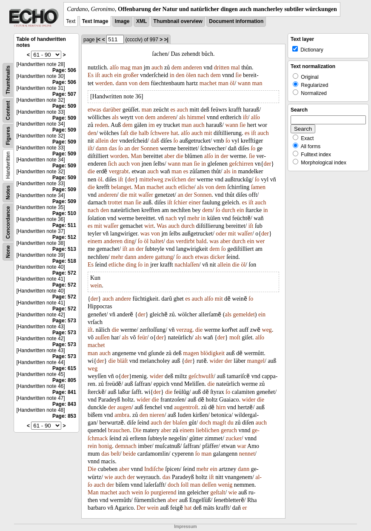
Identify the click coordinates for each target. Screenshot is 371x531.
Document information (236, 21)
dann (121, 83)
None (8, 251)
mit (208, 133)
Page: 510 (64, 213)
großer (131, 75)
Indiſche (154, 469)
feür (142, 337)
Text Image (95, 21)
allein (101, 141)
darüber (112, 109)
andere (146, 257)
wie (108, 477)
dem (176, 67)
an (127, 148)
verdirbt (185, 241)
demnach (126, 446)
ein (118, 75)
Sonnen (149, 148)
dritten (222, 67)
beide (129, 454)
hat (174, 133)
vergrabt (118, 171)
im (151, 125)
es (172, 109)
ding (129, 241)
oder (221, 233)
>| (166, 40)
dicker (217, 257)
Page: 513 (64, 249)
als (115, 117)
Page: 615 (64, 368)
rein (92, 446)
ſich (112, 164)
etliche (186, 187)
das (113, 148)
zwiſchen (175, 179)
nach (203, 75)
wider (216, 361)
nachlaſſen (186, 264)
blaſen (180, 422)
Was (162, 226)
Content (8, 110)
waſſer (145, 195)
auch (157, 67)
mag (125, 67)
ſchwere (159, 133)
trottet (115, 202)
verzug (184, 330)
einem (95, 241)
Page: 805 (64, 380)
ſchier (180, 202)
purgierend (163, 492)
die (133, 133)
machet (208, 83)
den (180, 75)
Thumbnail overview (178, 21)
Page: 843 (64, 404)
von (132, 83)
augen (124, 407)
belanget (121, 187)
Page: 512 (64, 237)
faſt (124, 133)
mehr (193, 218)
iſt (97, 75)
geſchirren (241, 164)
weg (267, 330)
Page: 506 (64, 70)
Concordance (8, 222)
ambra (121, 415)
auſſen (102, 337)
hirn (221, 407)
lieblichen (207, 430)
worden (119, 156)
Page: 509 (64, 106)
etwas (94, 109)
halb (144, 133)
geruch (229, 430)
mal (235, 67)
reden (101, 125)
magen (191, 353)
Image (122, 21)
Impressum (185, 526)
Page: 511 (64, 225)
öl (232, 83)
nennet (247, 454)
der (114, 141)
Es (91, 75)
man (137, 67)
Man (136, 156)
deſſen (209, 485)
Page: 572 (64, 273)
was (145, 233)
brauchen (119, 430)
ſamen (258, 187)
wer (260, 241)
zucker (233, 438)
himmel (196, 117)
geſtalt (217, 492)
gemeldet (244, 314)
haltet (156, 241)
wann (244, 83)
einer (195, 202)
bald (201, 241)
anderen (192, 67)
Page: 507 (64, 94)
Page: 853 (64, 416)
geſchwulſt (201, 376)
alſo (114, 67)
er (245, 508)
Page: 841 (64, 392)
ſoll (185, 485)
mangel (256, 361)
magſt (219, 422)
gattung (164, 257)
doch (205, 422)
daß (155, 141)
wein (96, 285)
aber (169, 156)
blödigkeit (212, 353)
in (172, 75)
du (231, 422)
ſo (175, 141)
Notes (8, 192)
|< (98, 40)
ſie (239, 75)
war (241, 446)
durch (228, 210)
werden (103, 83)
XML (141, 21)
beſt (115, 454)
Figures (8, 135)
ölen (191, 75)
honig (105, 446)
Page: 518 (64, 261)
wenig (225, 485)
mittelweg (151, 179)
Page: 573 (64, 321)
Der (141, 508)
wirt (149, 226)
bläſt (122, 361)
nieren (156, 415)
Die (137, 430)
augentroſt (186, 407)
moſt (234, 337)
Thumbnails (8, 80)
